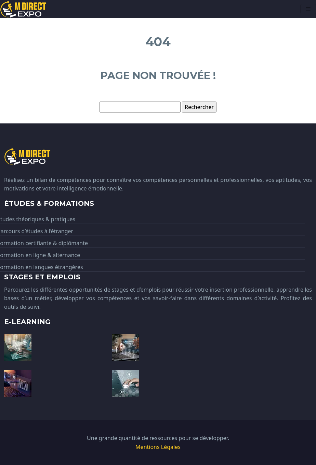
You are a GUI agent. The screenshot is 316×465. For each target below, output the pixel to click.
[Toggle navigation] (308, 9)
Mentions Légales (158, 447)
